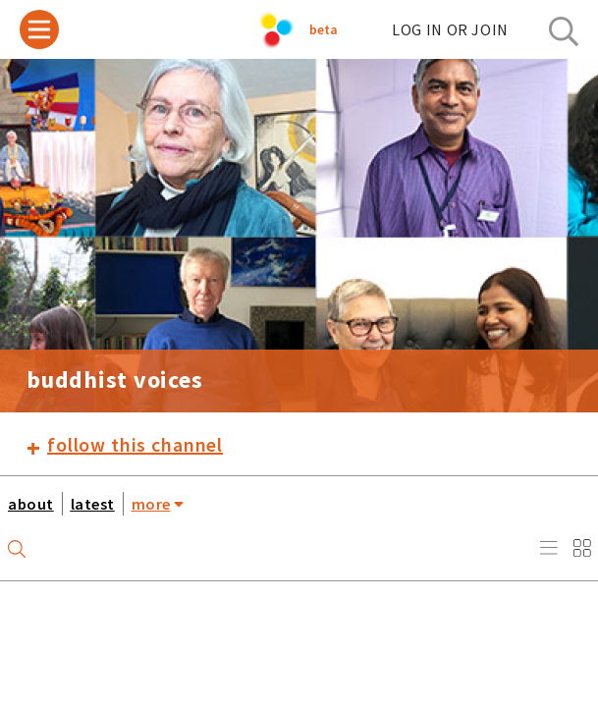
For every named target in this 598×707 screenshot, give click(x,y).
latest (93, 504)
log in (450, 29)
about (31, 504)
